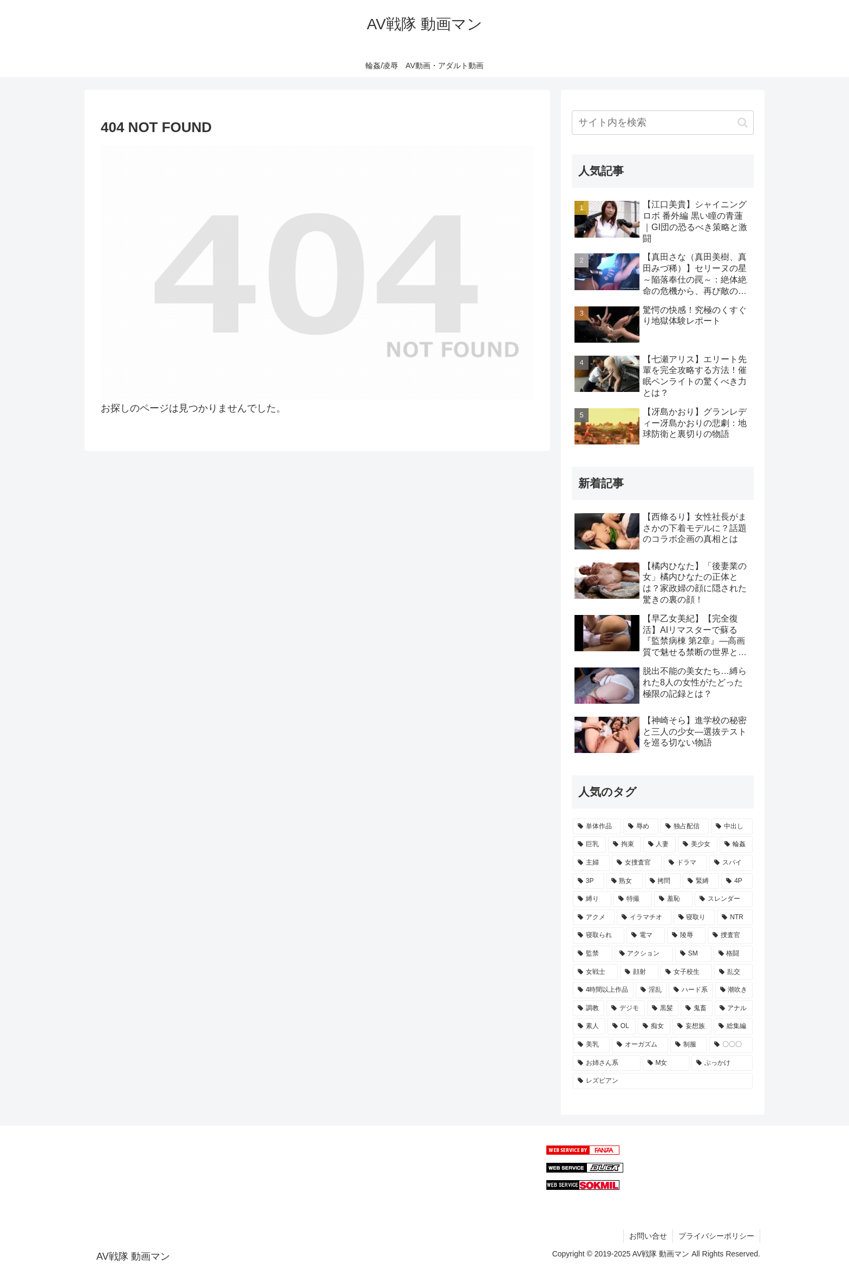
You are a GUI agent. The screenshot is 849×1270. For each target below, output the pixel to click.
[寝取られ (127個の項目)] (598, 935)
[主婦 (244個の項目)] (591, 863)
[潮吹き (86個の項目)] (734, 990)
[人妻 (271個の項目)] (659, 844)
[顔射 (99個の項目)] (639, 972)
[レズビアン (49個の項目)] (663, 1081)
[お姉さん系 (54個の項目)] (607, 1063)
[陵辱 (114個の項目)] (686, 935)
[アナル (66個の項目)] (734, 1008)
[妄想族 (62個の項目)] (691, 1026)
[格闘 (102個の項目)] (733, 954)
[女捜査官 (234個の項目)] (637, 863)
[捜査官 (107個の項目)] (730, 935)
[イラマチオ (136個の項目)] (644, 917)
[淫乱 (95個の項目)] (651, 990)
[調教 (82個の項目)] (588, 1008)
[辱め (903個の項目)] (640, 827)
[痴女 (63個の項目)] (654, 1026)
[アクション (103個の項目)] (644, 954)
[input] (663, 122)
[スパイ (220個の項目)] (731, 863)
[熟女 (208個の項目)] (624, 881)
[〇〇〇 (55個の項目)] (731, 1045)
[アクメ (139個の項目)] (594, 917)
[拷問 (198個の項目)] (663, 881)
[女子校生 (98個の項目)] (686, 972)
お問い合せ (648, 1236)
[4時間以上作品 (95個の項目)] (603, 990)
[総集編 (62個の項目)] (733, 1026)
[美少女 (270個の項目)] (697, 844)
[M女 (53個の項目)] (666, 1063)
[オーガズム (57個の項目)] (640, 1045)
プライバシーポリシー (716, 1236)
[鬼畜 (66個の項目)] (696, 1008)
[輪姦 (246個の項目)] (736, 844)
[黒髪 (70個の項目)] (662, 1008)
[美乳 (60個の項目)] (591, 1045)
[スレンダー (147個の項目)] (724, 899)
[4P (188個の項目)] (737, 881)
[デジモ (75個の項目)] (625, 1008)
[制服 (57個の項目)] (688, 1045)
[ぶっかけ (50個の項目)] (722, 1063)
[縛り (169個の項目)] (592, 899)
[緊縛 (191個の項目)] (701, 881)
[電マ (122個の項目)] (645, 935)
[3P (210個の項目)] (588, 881)
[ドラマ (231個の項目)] (685, 863)
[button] (742, 122)
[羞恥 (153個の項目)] (673, 899)
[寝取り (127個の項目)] (694, 917)
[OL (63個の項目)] (622, 1026)
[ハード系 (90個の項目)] (691, 990)
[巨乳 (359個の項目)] (589, 844)
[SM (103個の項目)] (693, 954)
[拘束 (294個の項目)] (624, 844)
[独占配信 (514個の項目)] (685, 827)
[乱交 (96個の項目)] (733, 972)
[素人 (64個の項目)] (589, 1026)
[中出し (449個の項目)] (732, 827)
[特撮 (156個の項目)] (632, 899)
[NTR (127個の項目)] (735, 917)
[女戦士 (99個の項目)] (595, 972)
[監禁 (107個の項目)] (592, 954)
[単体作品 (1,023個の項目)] (597, 827)
